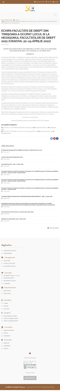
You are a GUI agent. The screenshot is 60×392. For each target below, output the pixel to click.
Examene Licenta (13, 318)
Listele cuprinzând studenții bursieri (12, 157)
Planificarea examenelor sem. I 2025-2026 (13, 219)
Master (4, 306)
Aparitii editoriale (7, 330)
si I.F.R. (18, 275)
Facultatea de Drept (7, 20)
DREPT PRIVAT (6, 290)
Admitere (49, 1)
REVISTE (4, 333)
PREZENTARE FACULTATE (8, 250)
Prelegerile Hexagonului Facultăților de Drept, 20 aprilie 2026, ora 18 (21, 150)
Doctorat (5, 309)
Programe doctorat (8, 280)
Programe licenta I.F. (8, 275)
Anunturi (17, 20)
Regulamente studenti (9, 316)
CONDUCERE (5, 260)
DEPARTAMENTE (6, 253)
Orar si (4, 318)
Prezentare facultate (39, 1)
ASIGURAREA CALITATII (8, 266)
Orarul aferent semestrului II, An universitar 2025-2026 (17, 212)
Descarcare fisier (39, 127)
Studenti (55, 1)
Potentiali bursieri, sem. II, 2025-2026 (12, 164)
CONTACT (5, 348)
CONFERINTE (5, 336)
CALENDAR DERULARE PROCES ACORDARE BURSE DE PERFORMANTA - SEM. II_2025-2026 (26, 196)
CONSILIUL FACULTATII (8, 263)
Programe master (7, 278)
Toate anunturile (53, 228)
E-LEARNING (5, 283)
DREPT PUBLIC (6, 293)
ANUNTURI (5, 343)
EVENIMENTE (5, 345)
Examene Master (13, 321)
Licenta (4, 303)
